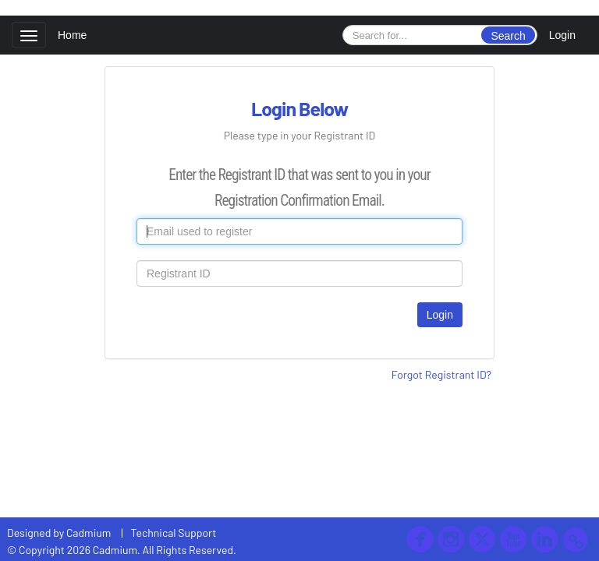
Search (508, 36)
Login (562, 35)
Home (72, 35)
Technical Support (174, 532)
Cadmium (88, 532)
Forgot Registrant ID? (441, 374)
